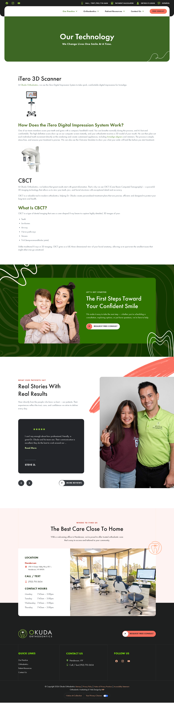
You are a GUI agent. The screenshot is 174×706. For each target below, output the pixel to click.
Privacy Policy (85, 690)
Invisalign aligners (115, 136)
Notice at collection (74, 699)
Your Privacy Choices (94, 699)
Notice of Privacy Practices (103, 690)
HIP (102, 693)
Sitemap (75, 690)
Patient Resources (115, 11)
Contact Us (137, 11)
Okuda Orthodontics (29, 85)
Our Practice (70, 11)
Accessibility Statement (123, 690)
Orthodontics (91, 11)
